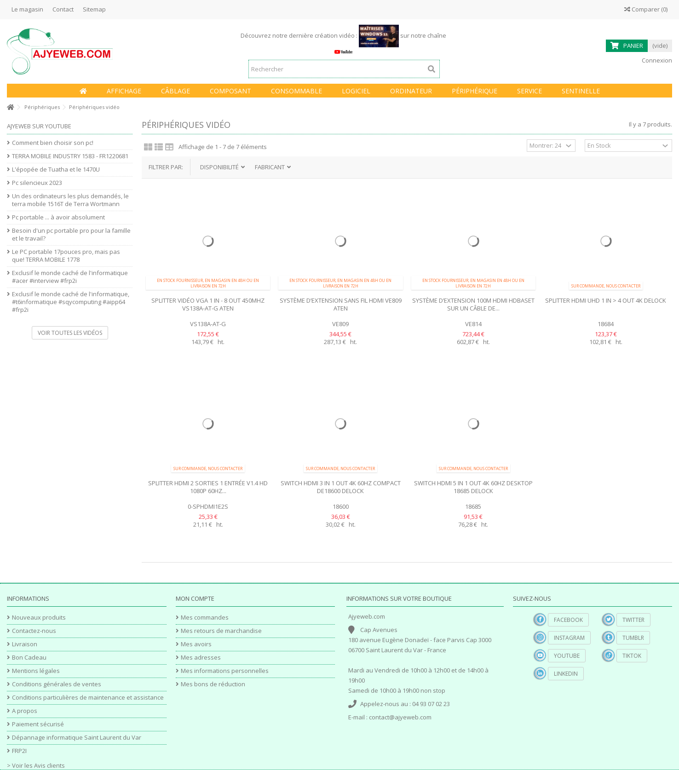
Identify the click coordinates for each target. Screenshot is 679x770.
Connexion (656, 60)
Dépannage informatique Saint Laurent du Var (76, 737)
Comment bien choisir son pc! (52, 143)
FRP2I (19, 751)
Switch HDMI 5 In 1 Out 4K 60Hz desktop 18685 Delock (473, 487)
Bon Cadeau (29, 657)
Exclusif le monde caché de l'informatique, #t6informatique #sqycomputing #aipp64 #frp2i (70, 302)
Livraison (24, 644)
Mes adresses (201, 657)
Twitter (633, 620)
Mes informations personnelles (225, 671)
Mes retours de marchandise (221, 631)
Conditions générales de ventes (56, 684)
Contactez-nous (34, 631)
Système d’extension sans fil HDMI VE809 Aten (341, 304)
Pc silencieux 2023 (37, 183)
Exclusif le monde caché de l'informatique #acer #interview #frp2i (70, 277)
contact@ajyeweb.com (400, 717)
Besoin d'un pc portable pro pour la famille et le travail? (71, 234)
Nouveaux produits (39, 617)
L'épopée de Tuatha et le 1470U (56, 169)
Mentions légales (36, 671)
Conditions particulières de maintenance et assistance (88, 697)
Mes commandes (205, 617)
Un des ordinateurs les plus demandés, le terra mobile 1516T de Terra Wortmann (70, 200)
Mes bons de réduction (213, 684)
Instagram (569, 638)
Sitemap (94, 9)
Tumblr (633, 638)
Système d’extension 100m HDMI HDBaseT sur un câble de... (473, 304)
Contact (63, 9)
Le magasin (27, 9)
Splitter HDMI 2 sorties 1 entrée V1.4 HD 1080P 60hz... (208, 487)
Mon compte (195, 598)
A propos (24, 711)
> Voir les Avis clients (36, 765)
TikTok (631, 656)
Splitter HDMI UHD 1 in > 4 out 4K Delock (605, 300)
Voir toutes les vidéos (70, 333)
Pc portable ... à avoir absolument (58, 217)
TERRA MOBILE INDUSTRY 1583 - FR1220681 (70, 156)
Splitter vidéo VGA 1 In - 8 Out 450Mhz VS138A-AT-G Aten (208, 304)
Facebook (568, 620)
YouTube (567, 656)
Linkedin (566, 674)
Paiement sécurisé (38, 724)
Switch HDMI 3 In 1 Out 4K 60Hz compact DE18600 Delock (341, 487)
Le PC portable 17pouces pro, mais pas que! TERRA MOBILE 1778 (66, 256)
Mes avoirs (196, 644)
